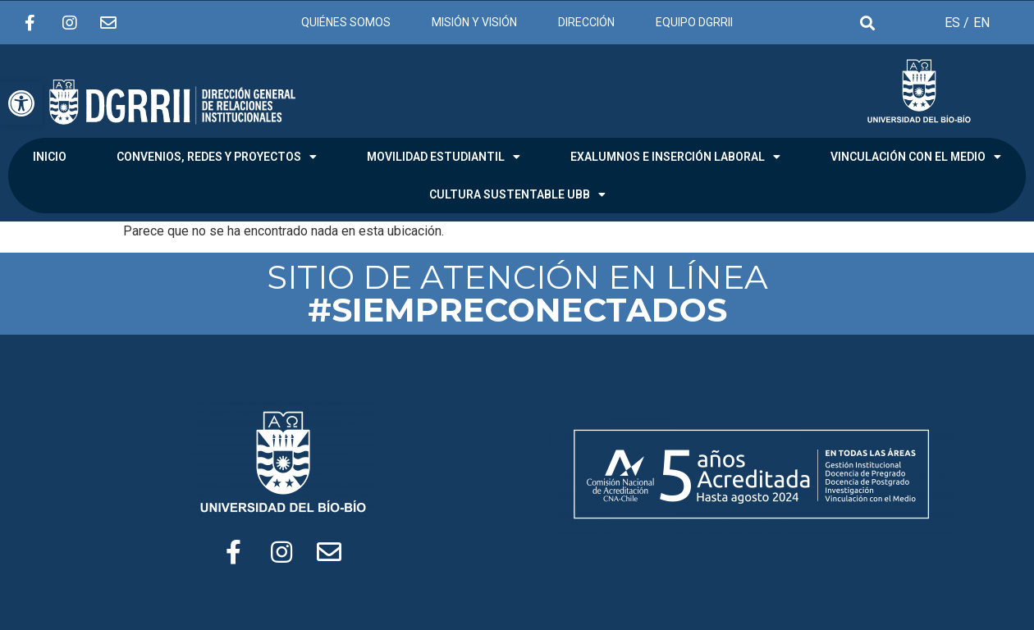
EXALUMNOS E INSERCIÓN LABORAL (675, 157)
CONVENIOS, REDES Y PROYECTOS (217, 157)
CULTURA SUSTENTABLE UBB (517, 194)
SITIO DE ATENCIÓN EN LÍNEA (517, 293)
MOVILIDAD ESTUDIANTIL (443, 157)
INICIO (49, 156)
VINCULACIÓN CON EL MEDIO (915, 157)
